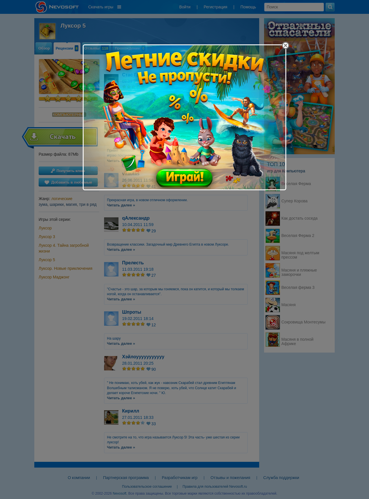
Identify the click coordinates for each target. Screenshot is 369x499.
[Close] (285, 45)
